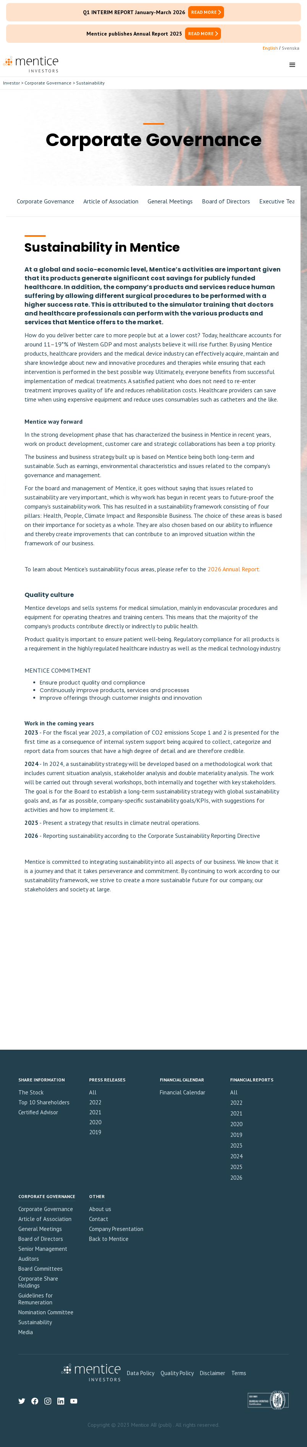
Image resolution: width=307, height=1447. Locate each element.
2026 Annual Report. (233, 569)
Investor (11, 83)
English (270, 48)
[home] (30, 65)
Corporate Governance (47, 83)
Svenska (290, 48)
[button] (292, 65)
